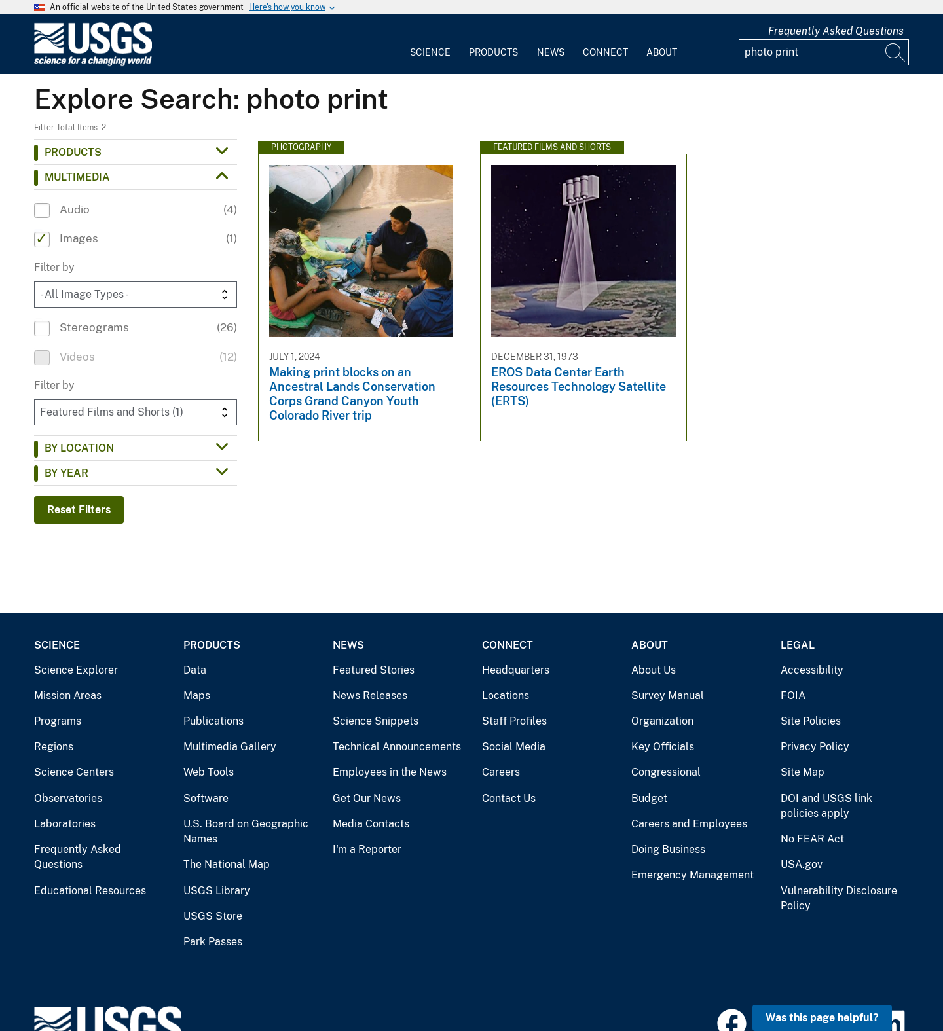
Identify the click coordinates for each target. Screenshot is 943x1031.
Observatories (68, 798)
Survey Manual (667, 695)
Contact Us (509, 798)
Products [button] (73, 152)
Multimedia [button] (77, 177)
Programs (57, 721)
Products (493, 52)
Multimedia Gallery (229, 746)
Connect (605, 52)
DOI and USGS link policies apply (826, 806)
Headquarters (515, 670)
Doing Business (668, 849)
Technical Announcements (397, 746)
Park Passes (212, 941)
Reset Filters (79, 509)
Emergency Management (692, 875)
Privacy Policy (815, 746)
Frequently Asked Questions (836, 31)
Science (430, 52)
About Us (653, 670)
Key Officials (662, 746)
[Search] (896, 52)
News (550, 52)
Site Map (802, 772)
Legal (798, 645)
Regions (53, 746)
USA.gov (802, 864)
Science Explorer (76, 670)
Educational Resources (90, 890)
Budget (649, 798)
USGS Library (216, 890)
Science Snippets (375, 721)
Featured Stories (374, 670)
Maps (196, 695)
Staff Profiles (514, 721)
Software (206, 798)
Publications (213, 721)
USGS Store (212, 916)
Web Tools (208, 772)
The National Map (226, 864)
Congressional (666, 772)
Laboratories (65, 824)
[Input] (824, 52)
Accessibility (812, 670)
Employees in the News (390, 772)
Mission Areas (68, 695)
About (661, 52)
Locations (505, 695)
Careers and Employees (689, 824)
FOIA (793, 695)
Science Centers (74, 772)
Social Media (513, 746)
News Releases (370, 695)
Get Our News (367, 798)
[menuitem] (430, 44)
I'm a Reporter (367, 849)
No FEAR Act (812, 839)
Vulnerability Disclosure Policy (839, 898)
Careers (501, 772)
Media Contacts (371, 824)
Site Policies (811, 721)
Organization (662, 721)
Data (194, 670)
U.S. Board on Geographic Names (245, 832)
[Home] (93, 63)
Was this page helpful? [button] (822, 1017)
